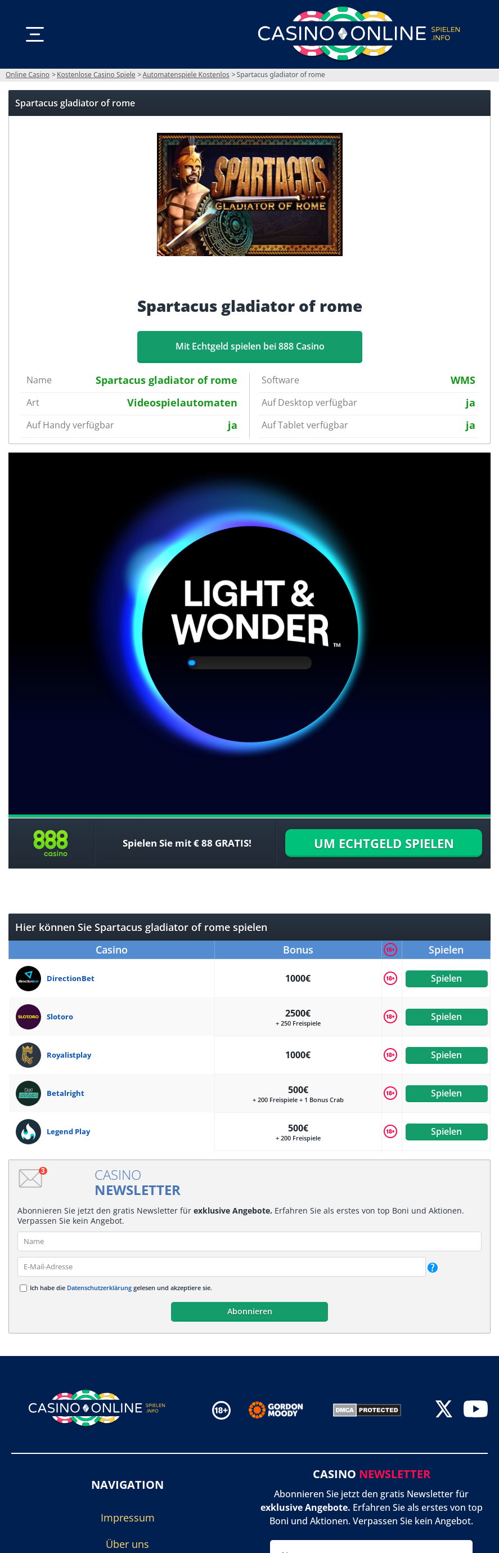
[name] (249, 1241)
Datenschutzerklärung (99, 1287)
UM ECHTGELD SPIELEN (384, 843)
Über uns (127, 1544)
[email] (221, 1267)
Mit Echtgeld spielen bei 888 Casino (249, 346)
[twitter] (443, 1410)
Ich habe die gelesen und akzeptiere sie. (121, 1287)
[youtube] (476, 1410)
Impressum (128, 1517)
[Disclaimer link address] (284, 1410)
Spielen (446, 978)
